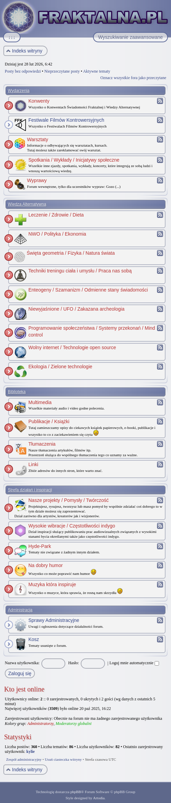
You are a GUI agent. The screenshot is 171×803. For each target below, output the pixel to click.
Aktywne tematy (96, 71)
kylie (30, 751)
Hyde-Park (39, 546)
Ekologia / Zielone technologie (60, 366)
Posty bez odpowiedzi (23, 71)
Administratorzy (40, 723)
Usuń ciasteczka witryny (63, 759)
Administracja (20, 610)
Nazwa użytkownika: (22, 662)
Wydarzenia (18, 90)
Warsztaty (37, 139)
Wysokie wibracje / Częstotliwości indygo (71, 526)
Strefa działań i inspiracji (30, 490)
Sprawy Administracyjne (53, 620)
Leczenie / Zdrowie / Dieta (56, 215)
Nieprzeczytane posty (62, 71)
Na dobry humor (45, 565)
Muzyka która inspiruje (52, 584)
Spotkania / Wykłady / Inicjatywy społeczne (73, 160)
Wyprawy (37, 180)
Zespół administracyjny (24, 759)
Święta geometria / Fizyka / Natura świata (71, 253)
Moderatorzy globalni (73, 723)
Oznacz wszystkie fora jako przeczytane (133, 77)
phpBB (75, 792)
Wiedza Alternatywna (27, 204)
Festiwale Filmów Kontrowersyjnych (66, 120)
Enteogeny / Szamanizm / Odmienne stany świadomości (88, 290)
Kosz (33, 639)
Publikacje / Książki (48, 421)
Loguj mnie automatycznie (134, 662)
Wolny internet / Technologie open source (72, 347)
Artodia (99, 798)
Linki (33, 464)
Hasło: (73, 662)
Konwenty (38, 101)
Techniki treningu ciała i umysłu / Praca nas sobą (80, 270)
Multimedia (40, 402)
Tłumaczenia (41, 444)
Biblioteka (17, 391)
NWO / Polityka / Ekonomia (57, 234)
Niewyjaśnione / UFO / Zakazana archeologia (76, 309)
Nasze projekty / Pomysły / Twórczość (68, 500)
